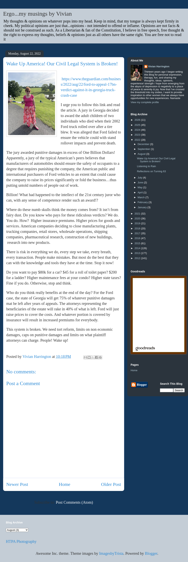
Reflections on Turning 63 (151, 171)
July (140, 177)
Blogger (151, 553)
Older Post (111, 484)
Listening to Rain (146, 166)
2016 (138, 238)
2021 (138, 213)
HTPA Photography (21, 541)
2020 (138, 218)
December (144, 144)
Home (64, 484)
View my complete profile (145, 102)
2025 (138, 124)
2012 (138, 258)
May (140, 187)
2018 (138, 228)
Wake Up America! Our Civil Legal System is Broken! (156, 160)
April (141, 192)
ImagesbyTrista (111, 553)
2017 (138, 233)
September (144, 149)
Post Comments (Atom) (74, 502)
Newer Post (17, 484)
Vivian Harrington (158, 66)
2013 (138, 253)
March (142, 197)
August (142, 153)
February (143, 202)
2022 (138, 139)
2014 (138, 248)
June (141, 182)
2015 (138, 243)
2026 (138, 119)
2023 (138, 134)
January (142, 207)
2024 (138, 129)
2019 (138, 223)
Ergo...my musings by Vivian (37, 13)
